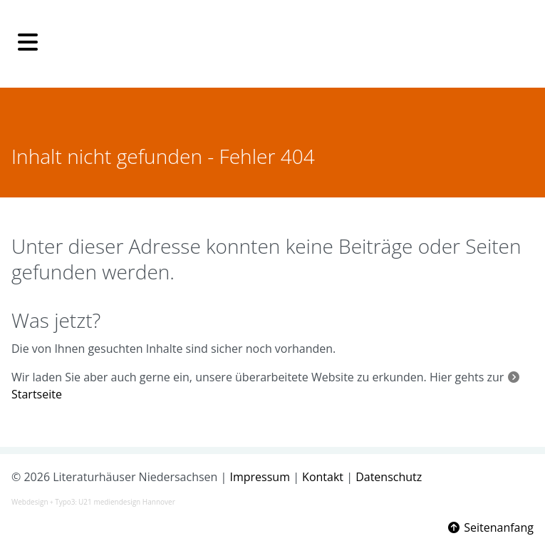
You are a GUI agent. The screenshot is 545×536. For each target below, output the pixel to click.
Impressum (260, 477)
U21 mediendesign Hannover (126, 502)
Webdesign (29, 502)
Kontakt (322, 477)
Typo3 (65, 502)
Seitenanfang (490, 527)
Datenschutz (388, 477)
